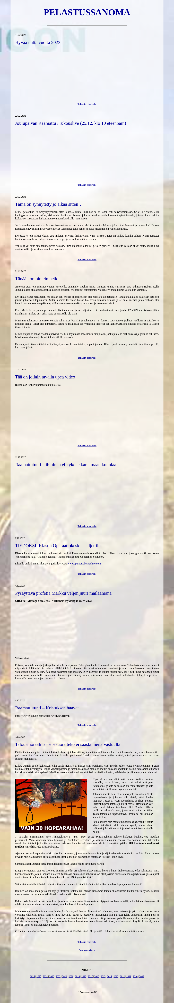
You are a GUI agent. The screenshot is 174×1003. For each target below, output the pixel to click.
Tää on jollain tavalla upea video (45, 376)
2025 (39, 976)
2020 (71, 976)
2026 (32, 976)
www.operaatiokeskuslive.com (84, 563)
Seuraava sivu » (87, 950)
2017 (90, 976)
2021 (64, 976)
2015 (103, 976)
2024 (45, 976)
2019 (77, 976)
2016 (96, 976)
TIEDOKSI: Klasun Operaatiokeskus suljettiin (58, 545)
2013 (116, 976)
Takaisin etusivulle (86, 104)
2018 (83, 976)
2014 (109, 976)
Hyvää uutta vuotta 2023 (37, 42)
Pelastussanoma (87, 12)
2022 (58, 976)
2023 (51, 976)
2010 (135, 976)
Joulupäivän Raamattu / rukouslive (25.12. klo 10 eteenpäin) (70, 123)
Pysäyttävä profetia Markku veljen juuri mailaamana (63, 593)
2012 (122, 976)
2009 (141, 976)
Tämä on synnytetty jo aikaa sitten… (49, 204)
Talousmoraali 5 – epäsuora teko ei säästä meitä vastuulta (67, 744)
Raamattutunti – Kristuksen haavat (47, 707)
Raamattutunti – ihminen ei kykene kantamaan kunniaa (65, 464)
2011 (128, 976)
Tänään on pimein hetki (37, 278)
